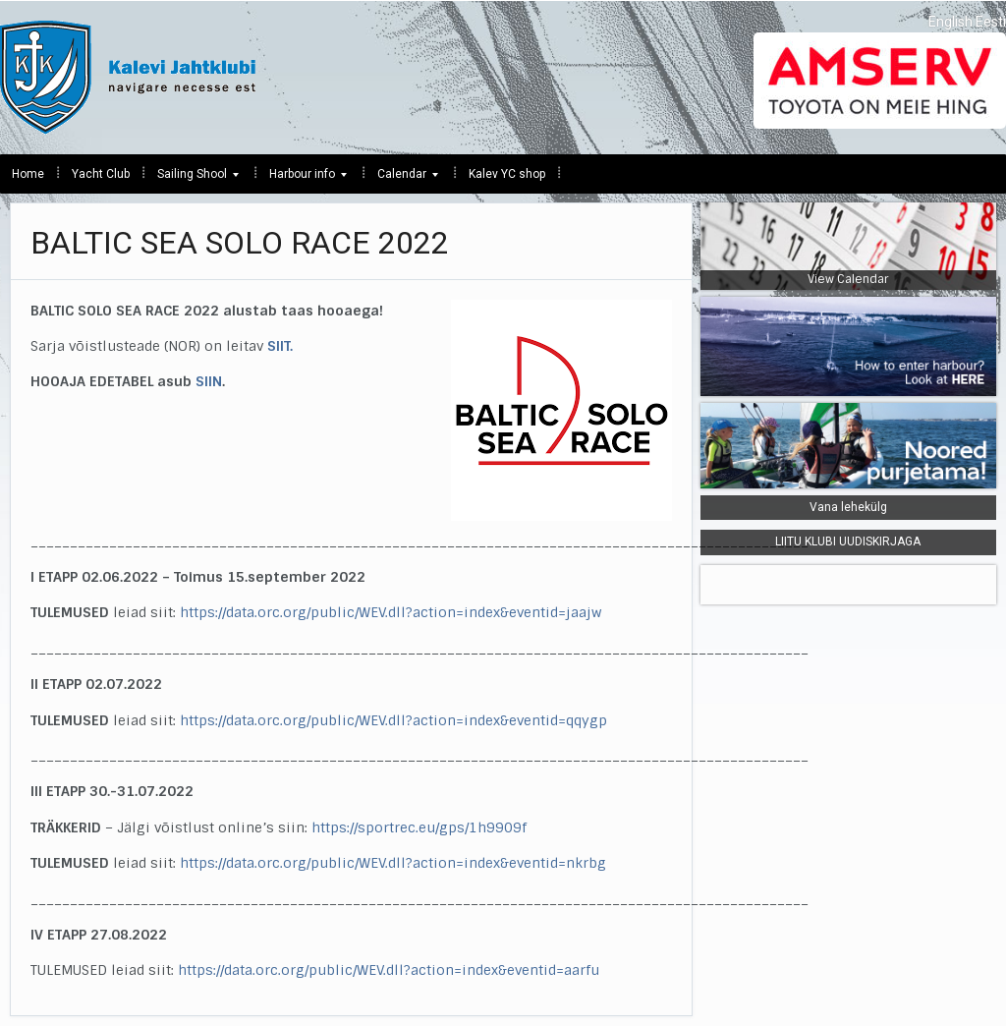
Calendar (401, 179)
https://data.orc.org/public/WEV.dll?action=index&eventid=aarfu (388, 970)
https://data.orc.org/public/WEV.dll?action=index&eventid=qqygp (393, 720)
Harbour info (302, 179)
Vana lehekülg (848, 507)
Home (28, 174)
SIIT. (280, 346)
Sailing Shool (192, 179)
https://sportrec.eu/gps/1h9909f (419, 827)
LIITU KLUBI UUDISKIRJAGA (848, 541)
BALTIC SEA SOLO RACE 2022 (239, 242)
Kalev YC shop (507, 174)
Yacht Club (101, 174)
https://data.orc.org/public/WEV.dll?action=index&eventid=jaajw (390, 612)
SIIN (209, 381)
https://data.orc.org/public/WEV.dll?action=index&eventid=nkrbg (393, 863)
